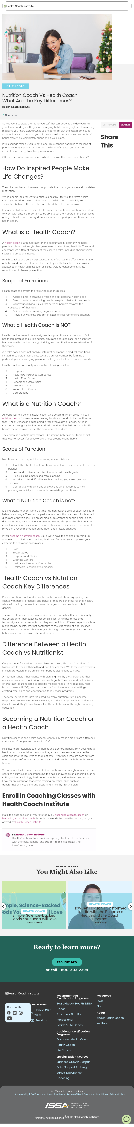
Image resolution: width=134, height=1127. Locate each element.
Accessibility (22, 1094)
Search (125, 125)
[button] (126, 1119)
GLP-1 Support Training (71, 1067)
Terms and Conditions (96, 1094)
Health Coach (16, 86)
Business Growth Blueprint (73, 1062)
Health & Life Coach (69, 1025)
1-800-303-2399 (73, 970)
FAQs (100, 1001)
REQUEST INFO (67, 962)
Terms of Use (74, 1094)
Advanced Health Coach (72, 1039)
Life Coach (63, 1050)
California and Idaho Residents (48, 1094)
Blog (99, 1006)
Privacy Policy (117, 1094)
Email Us (39, 1020)
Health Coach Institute (30, 834)
